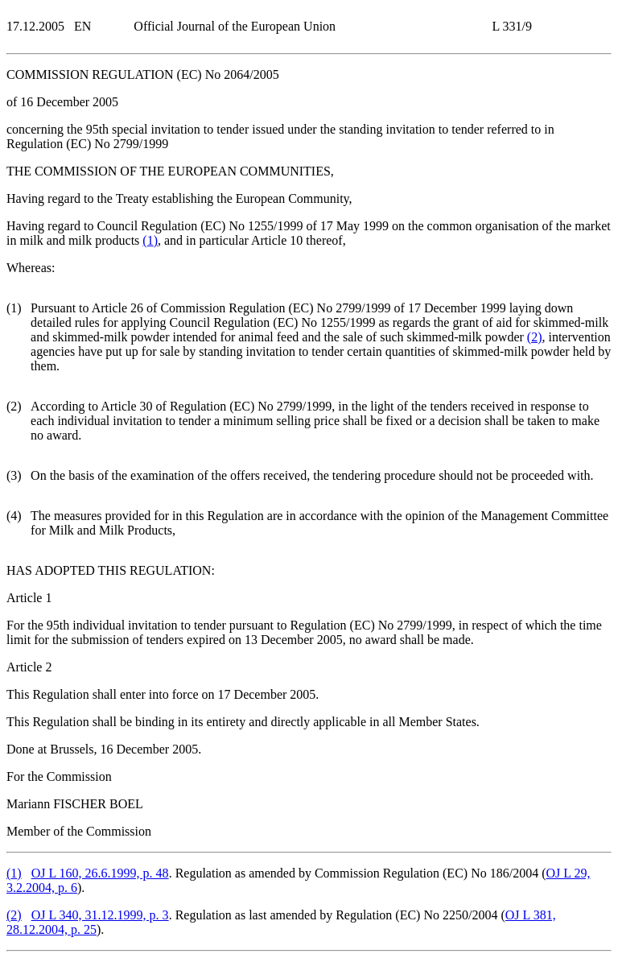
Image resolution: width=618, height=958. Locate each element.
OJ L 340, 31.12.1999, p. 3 (100, 915)
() (150, 240)
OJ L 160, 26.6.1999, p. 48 (100, 873)
